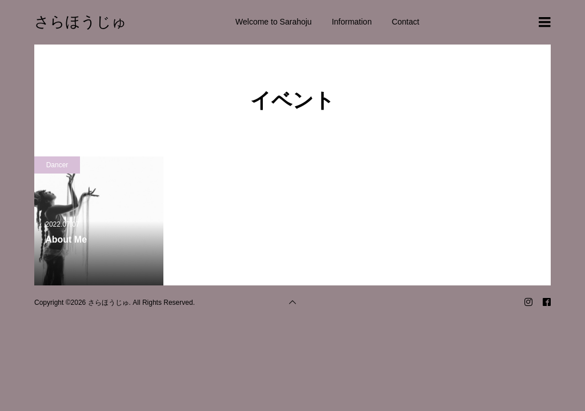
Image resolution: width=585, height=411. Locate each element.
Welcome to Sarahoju (273, 21)
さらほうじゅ (80, 21)
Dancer (57, 165)
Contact (405, 21)
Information (352, 21)
